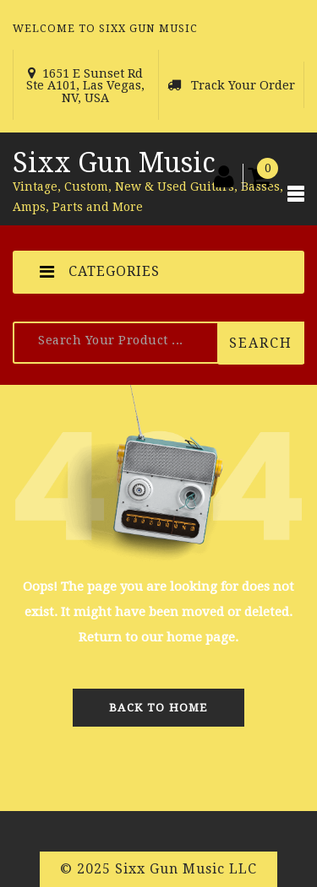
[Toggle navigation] (295, 198)
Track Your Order (243, 85)
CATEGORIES (100, 271)
